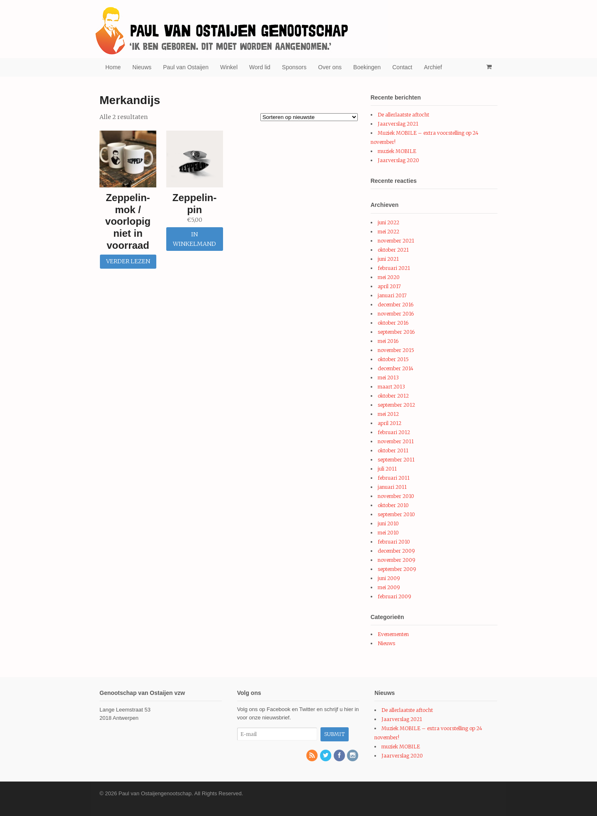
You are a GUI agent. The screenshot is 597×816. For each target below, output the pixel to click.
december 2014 (395, 368)
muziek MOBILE (397, 151)
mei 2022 (388, 231)
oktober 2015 (393, 359)
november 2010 (396, 496)
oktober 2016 (393, 323)
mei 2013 (388, 377)
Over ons (330, 67)
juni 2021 (388, 259)
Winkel (229, 67)
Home (113, 67)
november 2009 (396, 560)
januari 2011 (392, 487)
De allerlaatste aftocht (403, 115)
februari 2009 (394, 596)
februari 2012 (394, 432)
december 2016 (395, 304)
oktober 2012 (393, 396)
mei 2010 (388, 532)
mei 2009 (389, 587)
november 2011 (396, 441)
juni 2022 (388, 222)
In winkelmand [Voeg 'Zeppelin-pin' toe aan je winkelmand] (194, 239)
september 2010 (396, 514)
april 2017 (389, 286)
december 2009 (396, 551)
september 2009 (397, 569)
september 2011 (396, 460)
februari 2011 (394, 478)
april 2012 (389, 423)
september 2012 (396, 405)
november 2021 (396, 241)
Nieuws (141, 67)
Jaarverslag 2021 (398, 124)
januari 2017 (392, 295)
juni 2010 (388, 523)
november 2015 (396, 350)
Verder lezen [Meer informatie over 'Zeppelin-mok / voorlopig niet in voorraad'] (128, 261)
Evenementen (393, 634)
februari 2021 (394, 268)
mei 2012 (388, 414)
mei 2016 (388, 341)
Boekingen (367, 67)
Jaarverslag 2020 (398, 160)
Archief (433, 67)
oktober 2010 (393, 505)
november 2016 (396, 314)
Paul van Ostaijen (186, 67)
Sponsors (294, 67)
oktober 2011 (393, 450)
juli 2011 (387, 469)
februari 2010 (394, 542)
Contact (402, 67)
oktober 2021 (393, 250)
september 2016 (396, 332)
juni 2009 (389, 578)
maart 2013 (391, 387)
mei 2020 (389, 277)
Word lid (259, 67)
